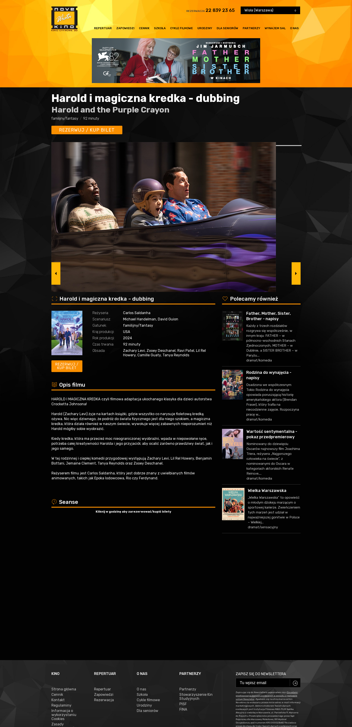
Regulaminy (61, 597)
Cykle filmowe (181, 28)
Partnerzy (251, 28)
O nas (294, 28)
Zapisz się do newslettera (261, 565)
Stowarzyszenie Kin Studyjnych (196, 588)
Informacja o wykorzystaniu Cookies (63, 606)
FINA (183, 601)
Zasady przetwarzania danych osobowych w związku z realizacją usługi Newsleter (67, 626)
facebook (61, 693)
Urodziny (204, 28)
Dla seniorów (227, 28)
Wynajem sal (275, 28)
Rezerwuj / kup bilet (87, 130)
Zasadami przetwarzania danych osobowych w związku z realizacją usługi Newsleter (267, 587)
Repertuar (103, 28)
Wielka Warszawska (267, 490)
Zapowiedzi (125, 28)
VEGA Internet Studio (287, 706)
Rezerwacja (104, 592)
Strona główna (63, 581)
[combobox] (270, 10)
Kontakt (58, 592)
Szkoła (160, 28)
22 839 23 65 (220, 10)
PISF (183, 596)
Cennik (144, 28)
